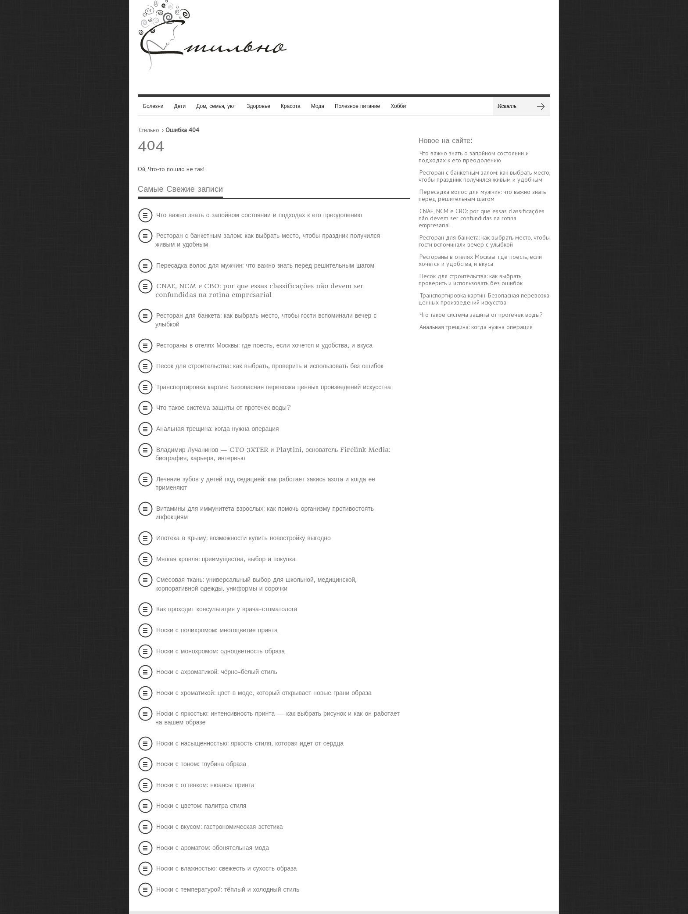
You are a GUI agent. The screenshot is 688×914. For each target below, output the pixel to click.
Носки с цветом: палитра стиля (201, 806)
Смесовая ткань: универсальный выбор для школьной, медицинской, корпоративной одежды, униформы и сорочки (256, 584)
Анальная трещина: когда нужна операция (217, 429)
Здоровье (258, 106)
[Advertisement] (484, 471)
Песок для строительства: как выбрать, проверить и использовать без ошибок (269, 366)
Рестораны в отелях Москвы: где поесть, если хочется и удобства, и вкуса (264, 345)
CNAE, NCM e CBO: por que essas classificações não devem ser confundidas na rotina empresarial (259, 290)
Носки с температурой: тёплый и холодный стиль (227, 889)
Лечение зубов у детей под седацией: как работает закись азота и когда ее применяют (265, 483)
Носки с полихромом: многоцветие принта (217, 630)
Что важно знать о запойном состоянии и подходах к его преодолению (259, 215)
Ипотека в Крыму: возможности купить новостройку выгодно (243, 538)
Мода (317, 106)
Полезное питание (357, 106)
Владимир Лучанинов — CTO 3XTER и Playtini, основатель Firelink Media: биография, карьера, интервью (272, 454)
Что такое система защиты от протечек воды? (223, 408)
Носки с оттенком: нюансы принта (205, 785)
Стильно (149, 130)
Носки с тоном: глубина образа (201, 764)
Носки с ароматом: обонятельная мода (212, 848)
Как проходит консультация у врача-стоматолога (226, 609)
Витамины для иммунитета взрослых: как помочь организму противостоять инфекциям (264, 513)
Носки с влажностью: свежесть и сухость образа (226, 868)
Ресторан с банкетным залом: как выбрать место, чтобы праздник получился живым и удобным (267, 240)
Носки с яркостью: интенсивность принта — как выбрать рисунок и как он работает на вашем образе (277, 718)
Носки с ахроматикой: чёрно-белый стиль (216, 672)
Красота (291, 106)
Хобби (398, 106)
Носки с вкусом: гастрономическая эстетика (219, 827)
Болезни (153, 106)
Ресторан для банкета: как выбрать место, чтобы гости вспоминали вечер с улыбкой (265, 320)
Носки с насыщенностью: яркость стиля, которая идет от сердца (250, 743)
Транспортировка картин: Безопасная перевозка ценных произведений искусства (273, 387)
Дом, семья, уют (216, 106)
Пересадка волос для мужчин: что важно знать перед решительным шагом (265, 265)
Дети (180, 106)
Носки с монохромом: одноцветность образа (220, 651)
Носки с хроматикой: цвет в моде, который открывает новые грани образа (264, 693)
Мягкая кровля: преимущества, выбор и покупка (225, 559)
